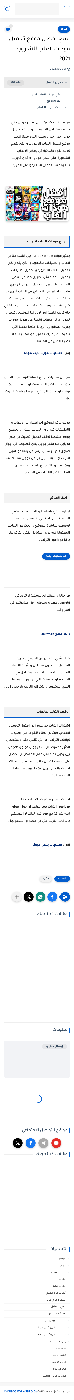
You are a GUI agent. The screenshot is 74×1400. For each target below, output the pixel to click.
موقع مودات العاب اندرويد (45, 94)
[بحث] (7, 9)
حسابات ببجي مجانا (47, 845)
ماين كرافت (59, 1362)
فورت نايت (60, 1355)
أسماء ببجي (59, 1272)
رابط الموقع (54, 101)
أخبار (64, 1265)
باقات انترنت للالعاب (49, 107)
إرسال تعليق (54, 1046)
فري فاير (61, 1348)
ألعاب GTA (60, 1286)
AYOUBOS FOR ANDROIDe (20, 1391)
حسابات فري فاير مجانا (52, 1327)
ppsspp (62, 1258)
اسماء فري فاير (56, 1300)
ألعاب (63, 1279)
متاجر (64, 29)
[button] (52, 897)
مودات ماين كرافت (55, 1376)
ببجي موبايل (59, 1306)
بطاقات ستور (58, 1313)
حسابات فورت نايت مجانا (43, 353)
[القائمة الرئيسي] (67, 9)
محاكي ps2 (60, 1369)
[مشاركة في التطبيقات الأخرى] (17, 897)
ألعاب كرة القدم (56, 1293)
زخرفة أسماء (58, 1341)
